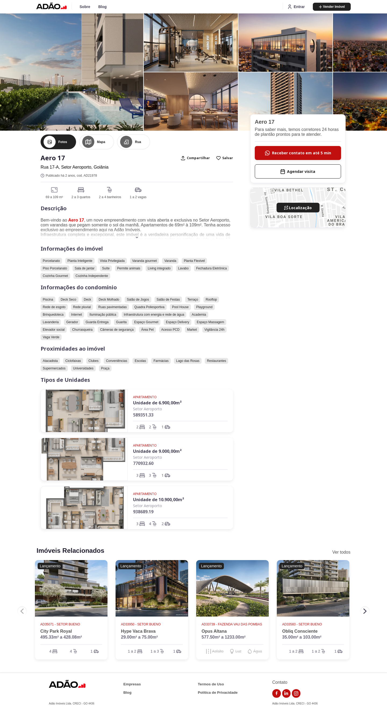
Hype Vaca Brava (138, 631)
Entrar (296, 6)
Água (257, 651)
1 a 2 (132, 651)
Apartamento (145, 397)
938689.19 (143, 512)
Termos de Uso (211, 684)
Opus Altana (214, 631)
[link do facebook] (276, 693)
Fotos (62, 142)
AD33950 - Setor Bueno (141, 624)
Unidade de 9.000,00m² (157, 451)
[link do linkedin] (286, 693)
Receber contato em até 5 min (298, 152)
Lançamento (50, 566)
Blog (102, 7)
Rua (138, 142)
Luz (238, 651)
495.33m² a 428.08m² (61, 637)
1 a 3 (154, 651)
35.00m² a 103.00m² (301, 637)
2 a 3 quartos (80, 197)
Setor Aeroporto (147, 408)
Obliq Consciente (300, 631)
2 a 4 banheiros (110, 197)
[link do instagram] (296, 693)
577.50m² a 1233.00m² (224, 637)
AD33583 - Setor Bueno (302, 624)
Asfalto (218, 651)
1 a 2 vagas (138, 197)
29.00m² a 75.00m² (139, 637)
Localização (298, 207)
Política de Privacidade (218, 692)
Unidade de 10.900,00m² (158, 500)
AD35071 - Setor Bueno (60, 624)
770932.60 (143, 463)
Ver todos (341, 552)
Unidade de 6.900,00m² (157, 403)
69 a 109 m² (54, 197)
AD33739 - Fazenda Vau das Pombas (232, 624)
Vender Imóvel (332, 7)
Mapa (101, 142)
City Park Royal (56, 631)
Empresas (132, 684)
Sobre (85, 7)
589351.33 (143, 415)
